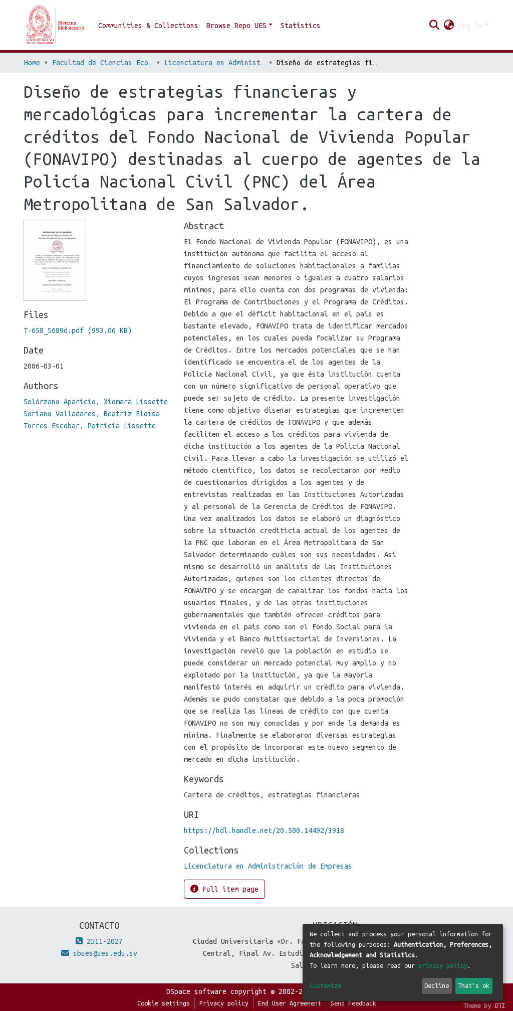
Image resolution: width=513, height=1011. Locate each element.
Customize (325, 985)
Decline (436, 985)
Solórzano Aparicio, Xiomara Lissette (96, 402)
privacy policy (442, 965)
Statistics (301, 26)
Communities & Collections (148, 26)
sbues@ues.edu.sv (99, 953)
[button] (449, 26)
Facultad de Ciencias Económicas (102, 63)
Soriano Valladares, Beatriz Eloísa (92, 414)
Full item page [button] (224, 889)
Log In (470, 26)
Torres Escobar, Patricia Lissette (90, 426)
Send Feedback (353, 1002)
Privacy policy (223, 1002)
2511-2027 (99, 941)
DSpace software (196, 991)
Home (32, 63)
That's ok (473, 985)
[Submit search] (434, 26)
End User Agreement (289, 1002)
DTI (499, 1005)
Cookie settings (163, 1002)
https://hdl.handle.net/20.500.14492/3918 (264, 830)
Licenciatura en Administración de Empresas (214, 63)
